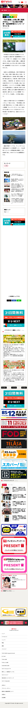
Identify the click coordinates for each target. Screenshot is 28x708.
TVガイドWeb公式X (6, 683)
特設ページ (6, 212)
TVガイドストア (5, 677)
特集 (3, 643)
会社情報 (3, 700)
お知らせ (3, 687)
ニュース (3, 640)
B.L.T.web (4, 657)
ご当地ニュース (6, 15)
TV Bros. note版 (5, 664)
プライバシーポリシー (6, 691)
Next (26, 623)
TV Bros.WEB (5, 661)
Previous (2, 623)
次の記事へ (24, 388)
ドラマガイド (4, 637)
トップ (3, 634)
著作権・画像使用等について (8, 694)
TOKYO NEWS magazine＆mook (9, 654)
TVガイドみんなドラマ (6, 670)
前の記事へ (4, 388)
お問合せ (3, 697)
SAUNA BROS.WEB (6, 667)
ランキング (4, 650)
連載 (3, 647)
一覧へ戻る (14, 388)
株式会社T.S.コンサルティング (8, 680)
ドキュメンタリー (14, 15)
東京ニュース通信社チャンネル (8, 673)
